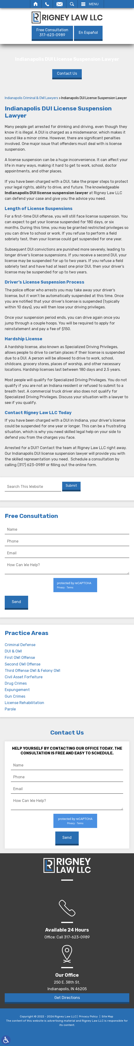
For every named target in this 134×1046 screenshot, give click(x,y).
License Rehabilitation (24, 702)
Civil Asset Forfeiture (24, 677)
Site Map (107, 1016)
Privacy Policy (88, 1016)
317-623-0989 (52, 32)
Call (47, 4)
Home (35, 4)
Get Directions (67, 997)
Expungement (17, 689)
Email (59, 4)
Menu (94, 4)
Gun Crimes (15, 696)
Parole (10, 709)
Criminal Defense (20, 645)
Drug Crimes (16, 683)
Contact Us (67, 73)
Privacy (61, 587)
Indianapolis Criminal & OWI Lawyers (31, 98)
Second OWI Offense (22, 664)
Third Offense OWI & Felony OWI (32, 670)
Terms (70, 587)
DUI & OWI (13, 651)
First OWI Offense (20, 657)
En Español (88, 32)
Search (72, 4)
